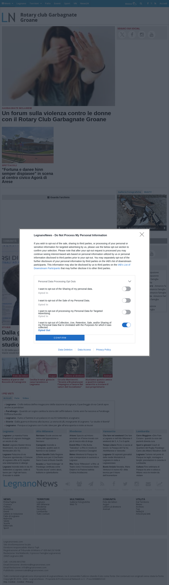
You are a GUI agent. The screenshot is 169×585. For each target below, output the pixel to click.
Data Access (84, 349)
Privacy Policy (103, 349)
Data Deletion (65, 349)
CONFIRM (60, 337)
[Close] (143, 235)
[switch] (126, 289)
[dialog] (84, 292)
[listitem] (84, 281)
